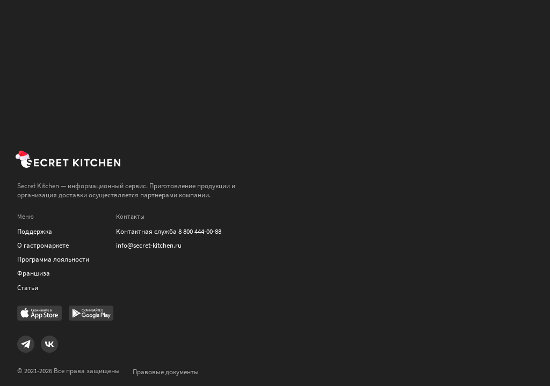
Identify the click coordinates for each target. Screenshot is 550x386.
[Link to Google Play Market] (91, 314)
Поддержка (34, 231)
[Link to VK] (49, 344)
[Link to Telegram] (25, 344)
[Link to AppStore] (39, 314)
